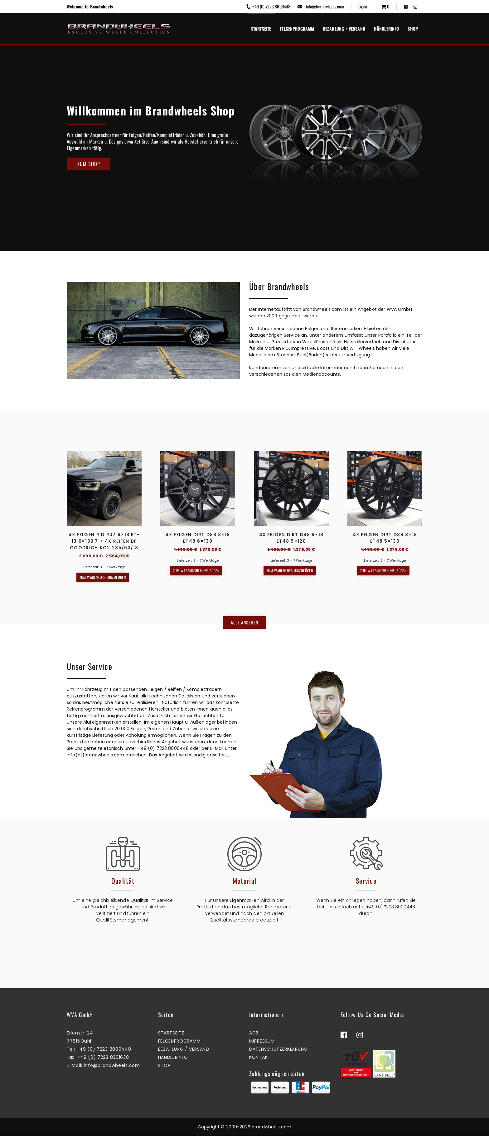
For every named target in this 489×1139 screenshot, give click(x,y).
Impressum (261, 1044)
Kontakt (260, 1060)
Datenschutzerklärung (278, 1052)
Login (362, 6)
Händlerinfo (386, 28)
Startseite (261, 28)
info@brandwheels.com (321, 6)
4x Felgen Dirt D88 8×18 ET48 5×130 (385, 537)
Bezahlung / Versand (344, 28)
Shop (413, 28)
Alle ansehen (244, 624)
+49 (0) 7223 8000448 (268, 6)
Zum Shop (88, 164)
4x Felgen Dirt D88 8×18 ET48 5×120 (291, 537)
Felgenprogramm (297, 28)
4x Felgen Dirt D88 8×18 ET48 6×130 (198, 537)
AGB (254, 1036)
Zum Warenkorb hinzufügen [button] (103, 577)
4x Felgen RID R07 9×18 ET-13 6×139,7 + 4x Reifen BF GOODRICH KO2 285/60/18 (104, 541)
